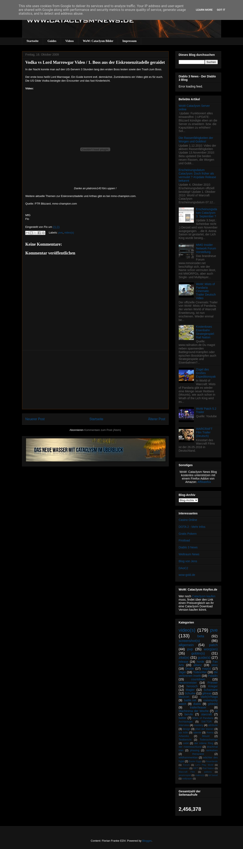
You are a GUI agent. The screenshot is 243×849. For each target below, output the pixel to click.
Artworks (184, 736)
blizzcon (184, 696)
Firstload (184, 540)
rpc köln (183, 732)
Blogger (146, 840)
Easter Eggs (195, 761)
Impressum (129, 41)
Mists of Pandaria (202, 718)
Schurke (190, 693)
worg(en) (211, 649)
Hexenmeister (188, 682)
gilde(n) (213, 704)
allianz (197, 665)
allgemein (186, 645)
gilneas (206, 693)
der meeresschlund (190, 746)
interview (184, 725)
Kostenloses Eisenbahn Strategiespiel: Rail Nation (205, 332)
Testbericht (185, 739)
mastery (198, 725)
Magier (190, 689)
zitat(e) (184, 658)
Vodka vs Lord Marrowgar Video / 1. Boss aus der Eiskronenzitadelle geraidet (95, 62)
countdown (198, 679)
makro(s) (199, 775)
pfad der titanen (204, 729)
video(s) (69, 232)
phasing (194, 750)
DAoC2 (183, 568)
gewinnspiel (185, 775)
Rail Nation (208, 768)
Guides (51, 41)
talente (197, 732)
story (214, 665)
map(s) (206, 668)
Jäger (182, 672)
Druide (189, 668)
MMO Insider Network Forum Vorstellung (206, 248)
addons (208, 772)
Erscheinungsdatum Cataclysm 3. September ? (206, 212)
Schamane (211, 689)
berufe (189, 714)
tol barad (213, 775)
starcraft (206, 714)
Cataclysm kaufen (203, 596)
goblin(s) (198, 653)
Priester (213, 682)
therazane (198, 753)
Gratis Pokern (188, 533)
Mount (205, 736)
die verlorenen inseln (198, 673)
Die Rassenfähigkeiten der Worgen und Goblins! (196, 139)
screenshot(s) (189, 641)
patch (213, 645)
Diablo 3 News (188, 547)
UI (216, 711)
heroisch (192, 686)
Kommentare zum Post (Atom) (102, 430)
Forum (186, 765)
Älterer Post (156, 419)
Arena (210, 732)
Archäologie (186, 721)
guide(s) (204, 658)
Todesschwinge (209, 739)
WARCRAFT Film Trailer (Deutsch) (204, 432)
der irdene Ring (203, 743)
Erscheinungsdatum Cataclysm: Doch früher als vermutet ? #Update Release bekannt (197, 175)
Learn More (204, 9)
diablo (197, 704)
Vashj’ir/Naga (209, 696)
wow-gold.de (187, 574)
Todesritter (200, 672)
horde (200, 661)
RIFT (195, 768)
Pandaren (184, 768)
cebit (186, 743)
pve (60, 232)
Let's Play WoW (204, 765)
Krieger (213, 686)
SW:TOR (206, 721)
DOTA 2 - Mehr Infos (192, 526)
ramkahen (212, 750)
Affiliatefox (204, 482)
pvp (190, 649)
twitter (183, 718)
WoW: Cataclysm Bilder (98, 41)
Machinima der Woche (194, 711)
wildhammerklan (188, 757)
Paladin (213, 675)
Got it (221, 9)
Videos (69, 41)
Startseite (33, 41)
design (186, 729)
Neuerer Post (35, 419)
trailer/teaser (198, 707)
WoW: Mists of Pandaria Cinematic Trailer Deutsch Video (206, 291)
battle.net (190, 700)
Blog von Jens (188, 561)
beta (200, 636)
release (183, 661)
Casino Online (188, 520)
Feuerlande (212, 761)
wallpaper (187, 778)
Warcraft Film (187, 772)
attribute (213, 725)
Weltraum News (189, 554)
